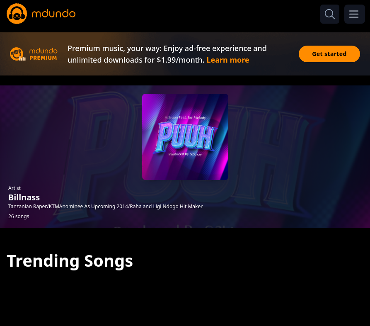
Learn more (227, 60)
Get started (329, 54)
